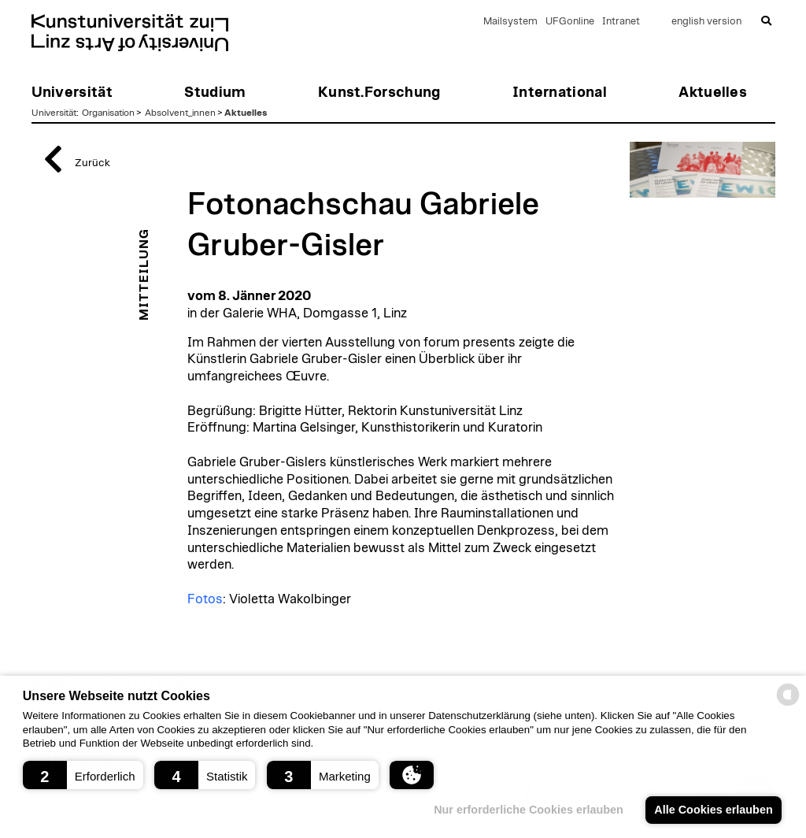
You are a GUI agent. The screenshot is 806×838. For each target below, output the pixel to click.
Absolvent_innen (180, 112)
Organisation (108, 112)
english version (706, 22)
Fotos (205, 599)
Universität (53, 112)
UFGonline (569, 22)
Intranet (621, 22)
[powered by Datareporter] (787, 704)
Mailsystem (510, 22)
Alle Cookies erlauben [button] (713, 809)
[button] (83, 775)
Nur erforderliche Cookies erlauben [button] (528, 809)
